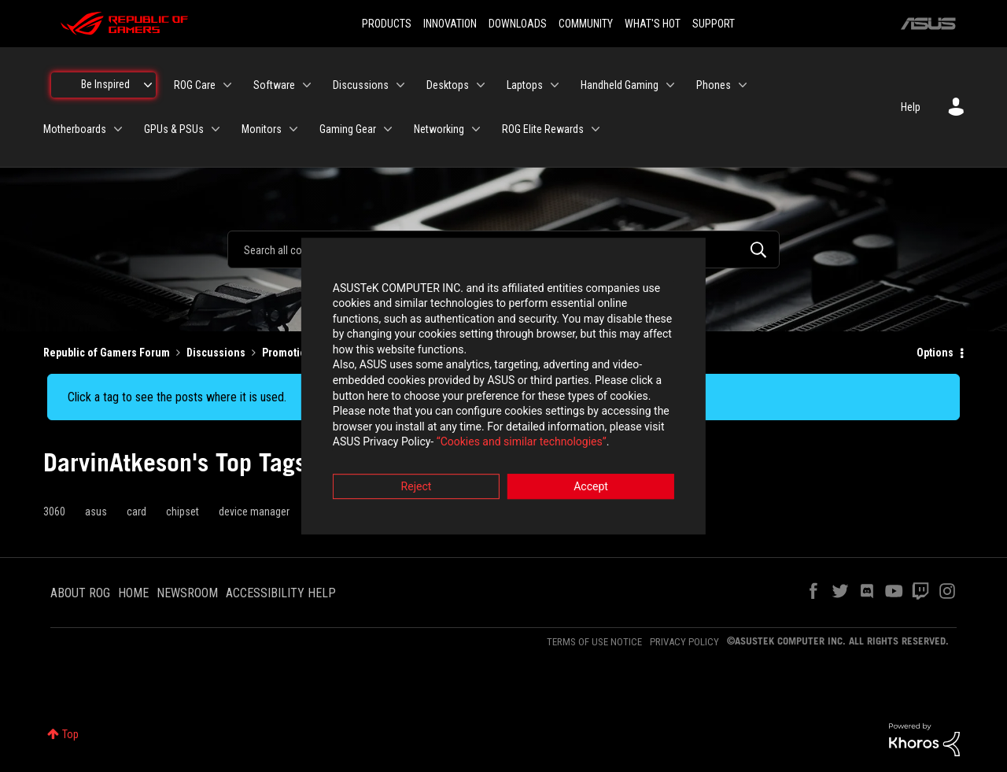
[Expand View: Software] (307, 85)
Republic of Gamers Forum (106, 352)
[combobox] (503, 249)
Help (910, 107)
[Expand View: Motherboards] (118, 129)
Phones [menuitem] (713, 85)
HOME (133, 592)
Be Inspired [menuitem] (105, 84)
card (136, 511)
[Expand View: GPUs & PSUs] (215, 129)
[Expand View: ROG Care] (227, 85)
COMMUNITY (586, 23)
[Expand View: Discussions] (400, 85)
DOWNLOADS (518, 23)
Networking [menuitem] (439, 129)
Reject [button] (416, 473)
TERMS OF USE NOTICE (594, 642)
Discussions (215, 352)
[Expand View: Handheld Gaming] (670, 85)
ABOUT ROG (80, 592)
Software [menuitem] (274, 85)
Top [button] (70, 734)
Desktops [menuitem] (447, 85)
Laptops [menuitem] (525, 85)
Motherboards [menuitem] (74, 129)
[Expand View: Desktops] (481, 85)
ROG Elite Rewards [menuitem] (543, 129)
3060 (54, 511)
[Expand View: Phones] (743, 85)
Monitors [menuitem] (262, 129)
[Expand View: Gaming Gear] (388, 129)
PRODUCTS (386, 23)
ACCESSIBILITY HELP (281, 592)
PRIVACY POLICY (684, 642)
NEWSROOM (187, 592)
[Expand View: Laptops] (555, 85)
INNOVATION (450, 23)
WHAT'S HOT (653, 23)
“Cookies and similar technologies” (400, 429)
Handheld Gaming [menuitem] (619, 85)
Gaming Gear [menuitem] (347, 129)
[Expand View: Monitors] (293, 129)
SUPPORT (713, 23)
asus (96, 511)
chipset (182, 511)
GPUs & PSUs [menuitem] (174, 129)
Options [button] (935, 352)
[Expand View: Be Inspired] (148, 85)
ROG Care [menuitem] (195, 85)
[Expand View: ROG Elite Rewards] (595, 129)
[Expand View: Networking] (476, 129)
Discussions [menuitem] (361, 85)
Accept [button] (591, 473)
